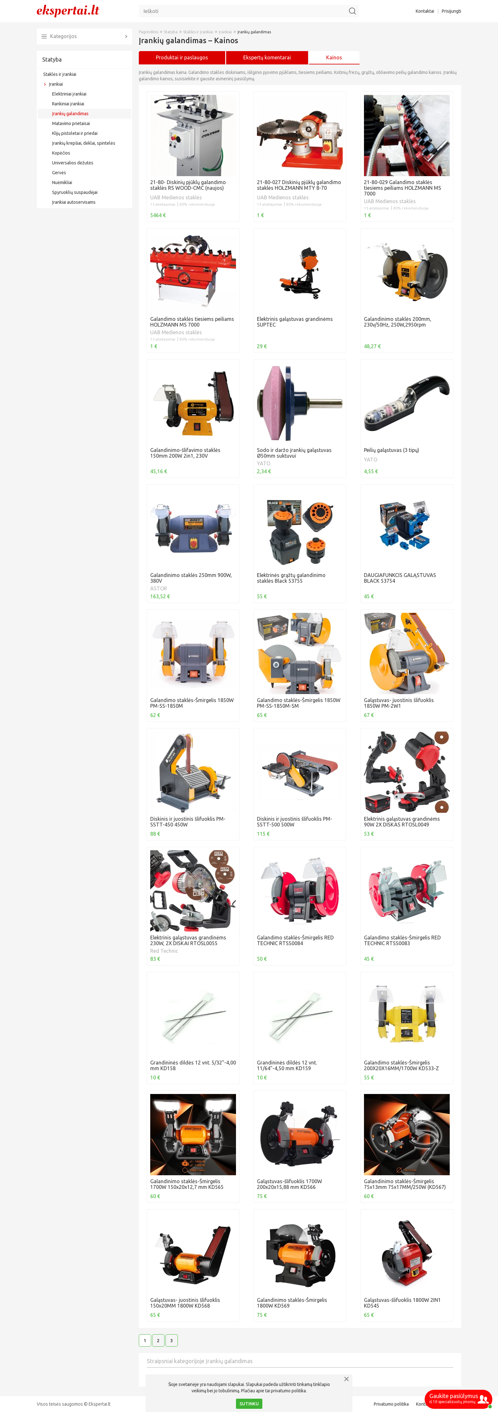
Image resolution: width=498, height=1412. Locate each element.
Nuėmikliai (62, 182)
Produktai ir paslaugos (182, 57)
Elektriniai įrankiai (69, 93)
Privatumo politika (391, 1404)
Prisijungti (451, 11)
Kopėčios (61, 153)
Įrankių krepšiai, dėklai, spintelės (83, 143)
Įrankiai (56, 84)
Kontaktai (425, 11)
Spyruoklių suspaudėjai (75, 192)
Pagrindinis (148, 32)
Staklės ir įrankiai (59, 74)
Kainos (334, 57)
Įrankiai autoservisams (74, 202)
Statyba (52, 59)
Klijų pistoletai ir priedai (75, 133)
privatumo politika (288, 1390)
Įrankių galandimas (70, 113)
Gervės (59, 172)
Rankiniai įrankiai (68, 103)
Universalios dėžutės (72, 162)
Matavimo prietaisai (71, 123)
